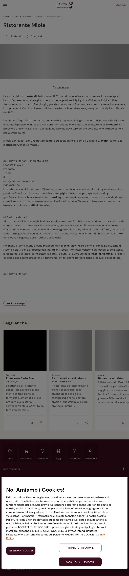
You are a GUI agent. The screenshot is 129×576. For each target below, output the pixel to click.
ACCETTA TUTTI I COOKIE (80, 561)
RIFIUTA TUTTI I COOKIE (80, 547)
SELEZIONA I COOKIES (20, 550)
